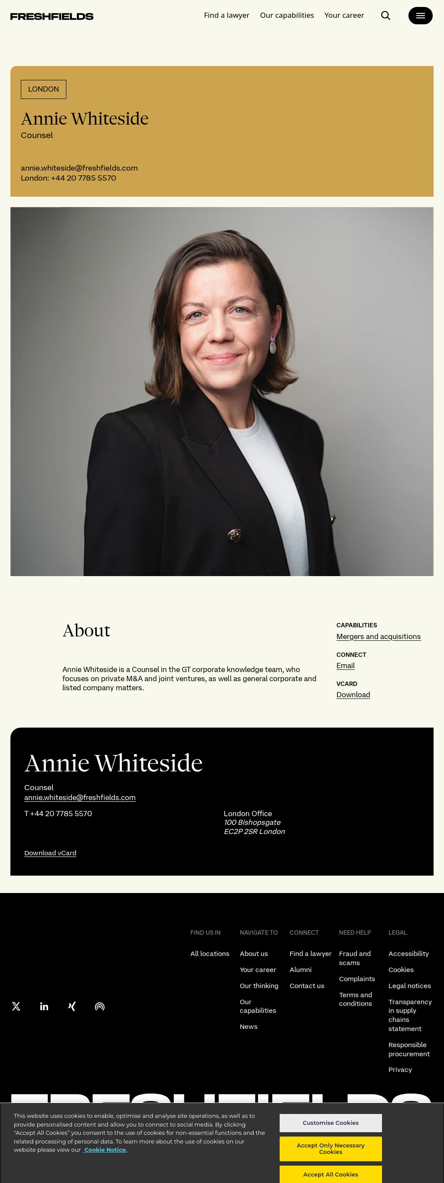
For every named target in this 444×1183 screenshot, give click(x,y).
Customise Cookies (331, 1128)
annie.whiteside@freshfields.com (79, 167)
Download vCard (50, 853)
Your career (344, 15)
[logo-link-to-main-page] (52, 18)
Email (345, 665)
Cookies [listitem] (401, 970)
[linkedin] (44, 1006)
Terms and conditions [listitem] (355, 999)
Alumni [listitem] (301, 970)
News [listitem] (249, 1026)
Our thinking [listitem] (259, 986)
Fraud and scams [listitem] (355, 958)
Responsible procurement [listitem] (409, 1049)
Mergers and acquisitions (378, 636)
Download (353, 694)
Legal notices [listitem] (409, 986)
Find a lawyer (227, 15)
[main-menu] (421, 15)
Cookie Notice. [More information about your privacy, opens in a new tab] (105, 1155)
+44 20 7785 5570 (82, 177)
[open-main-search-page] (386, 15)
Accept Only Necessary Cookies (331, 1154)
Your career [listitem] (258, 970)
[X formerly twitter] (16, 1006)
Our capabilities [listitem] (258, 1006)
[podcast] (100, 1006)
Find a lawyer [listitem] (311, 953)
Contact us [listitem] (307, 986)
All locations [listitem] (209, 953)
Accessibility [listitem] (408, 953)
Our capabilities (287, 15)
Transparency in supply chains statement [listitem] (410, 1015)
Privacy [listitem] (400, 1069)
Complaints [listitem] (357, 979)
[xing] (72, 1006)
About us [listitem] (254, 953)
